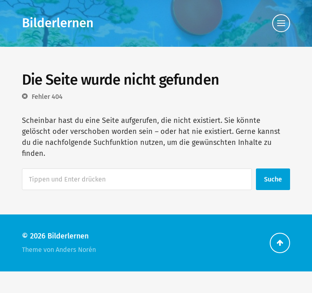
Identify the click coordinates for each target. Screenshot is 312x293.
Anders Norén (76, 250)
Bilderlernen (57, 23)
